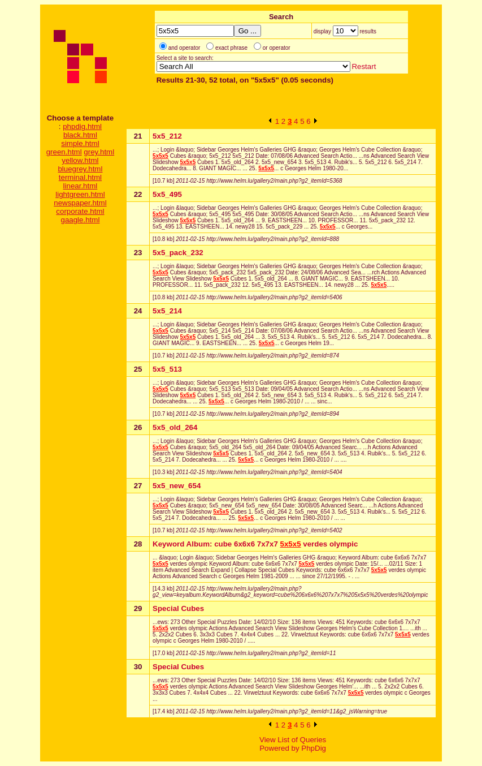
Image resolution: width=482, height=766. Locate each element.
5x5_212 (167, 136)
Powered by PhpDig (292, 748)
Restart (363, 66)
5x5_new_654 (177, 485)
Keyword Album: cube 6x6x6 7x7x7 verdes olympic (255, 544)
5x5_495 (167, 194)
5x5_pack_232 (178, 252)
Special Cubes (178, 608)
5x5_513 (167, 369)
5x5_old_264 (175, 427)
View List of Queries (292, 739)
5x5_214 (167, 311)
